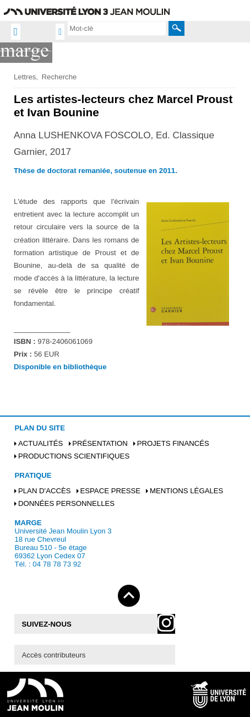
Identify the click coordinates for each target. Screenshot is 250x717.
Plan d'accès (44, 491)
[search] (116, 28)
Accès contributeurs (54, 655)
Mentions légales (186, 491)
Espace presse (110, 491)
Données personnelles (66, 503)
